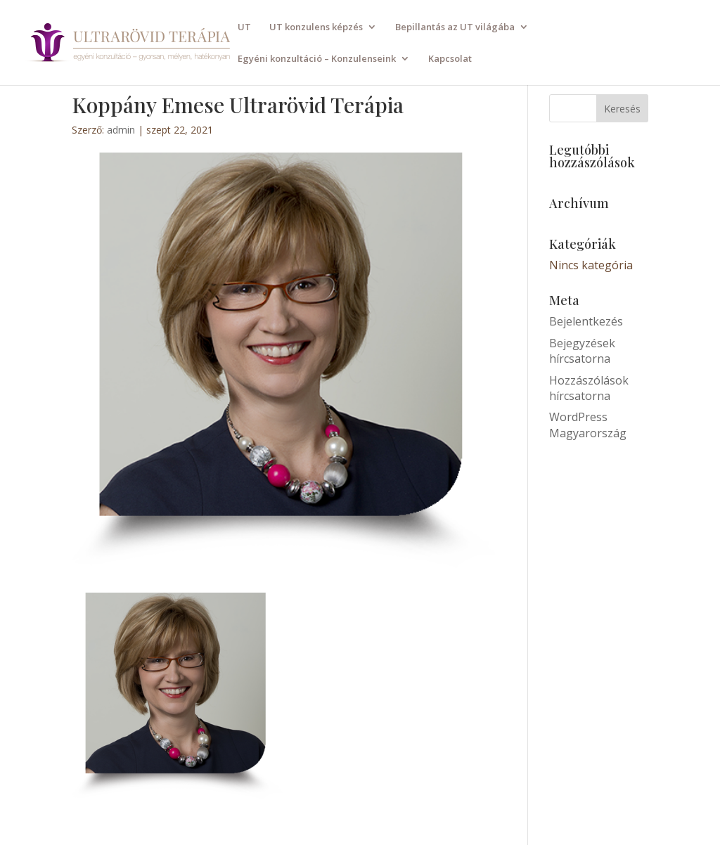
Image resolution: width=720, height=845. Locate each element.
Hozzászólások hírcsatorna (589, 388)
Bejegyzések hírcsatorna (582, 350)
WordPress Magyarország (587, 424)
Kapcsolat (450, 59)
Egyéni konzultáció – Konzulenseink (317, 59)
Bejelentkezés (586, 321)
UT (244, 27)
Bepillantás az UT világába (455, 27)
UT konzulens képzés (316, 27)
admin (121, 129)
